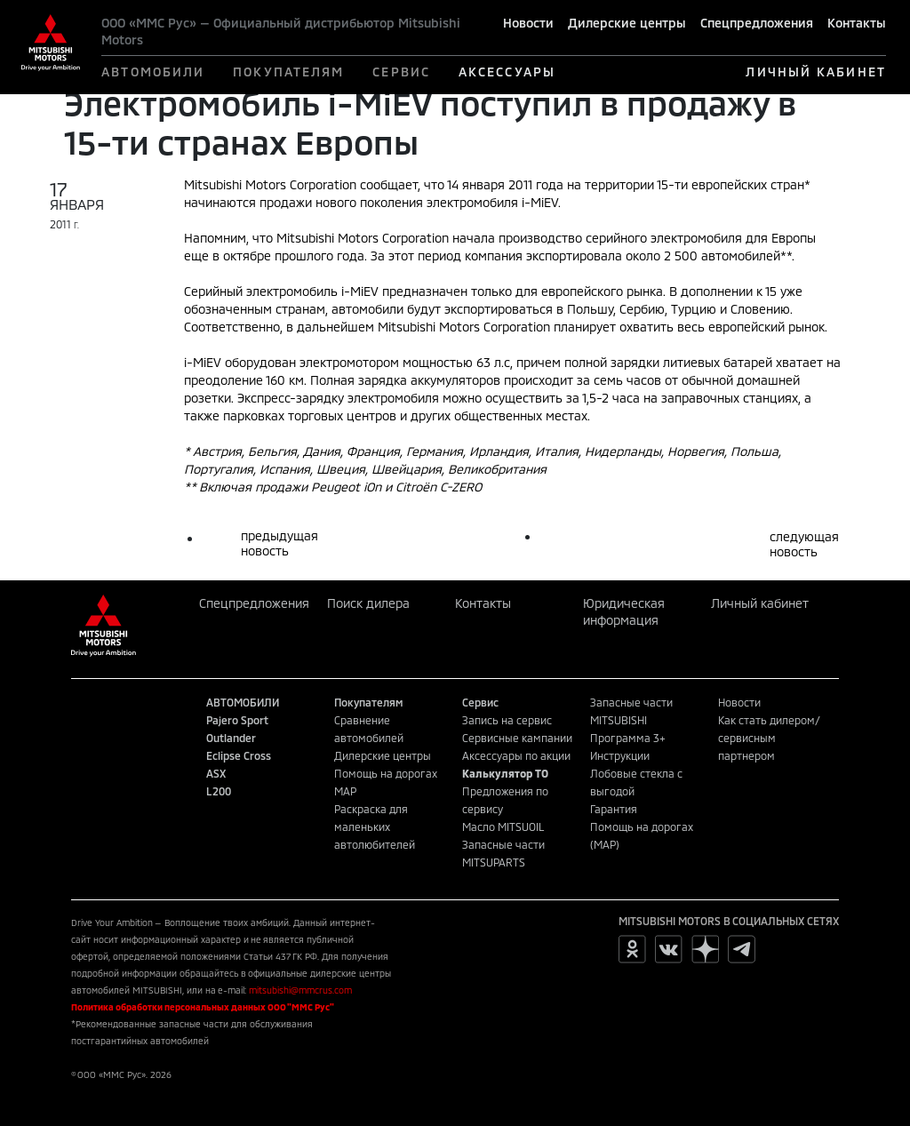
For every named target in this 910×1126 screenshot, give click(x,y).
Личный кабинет (760, 603)
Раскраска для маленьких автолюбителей (374, 826)
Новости (528, 22)
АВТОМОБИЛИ (152, 71)
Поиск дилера (368, 603)
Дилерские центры (627, 22)
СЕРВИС (401, 71)
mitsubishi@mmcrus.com (300, 990)
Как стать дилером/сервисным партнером (769, 738)
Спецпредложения (756, 22)
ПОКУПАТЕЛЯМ (288, 71)
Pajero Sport (237, 720)
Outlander (231, 737)
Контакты (856, 22)
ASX (216, 773)
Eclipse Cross (238, 755)
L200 (218, 791)
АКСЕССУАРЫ (507, 71)
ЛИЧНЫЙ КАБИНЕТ (815, 71)
